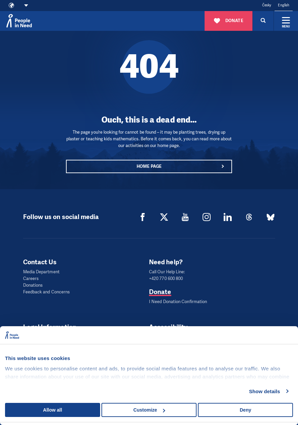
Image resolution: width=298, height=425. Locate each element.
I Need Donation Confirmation (178, 301)
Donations (33, 285)
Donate (160, 292)
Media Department (41, 272)
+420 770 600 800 (166, 278)
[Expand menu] (286, 21)
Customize (149, 410)
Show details (264, 391)
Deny (245, 410)
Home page (149, 166)
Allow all (52, 410)
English (283, 5)
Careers (31, 278)
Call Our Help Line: (167, 272)
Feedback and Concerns (46, 292)
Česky (266, 5)
